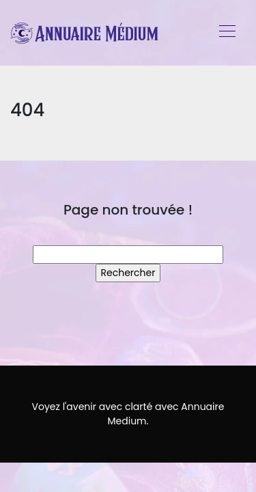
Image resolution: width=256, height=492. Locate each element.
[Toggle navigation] (227, 32)
